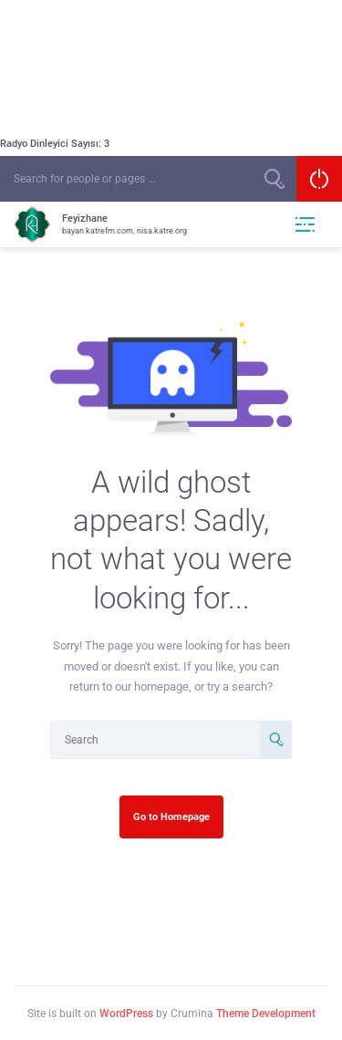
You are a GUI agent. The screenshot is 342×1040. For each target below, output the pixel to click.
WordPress (126, 1013)
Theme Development (266, 1013)
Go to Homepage (171, 816)
